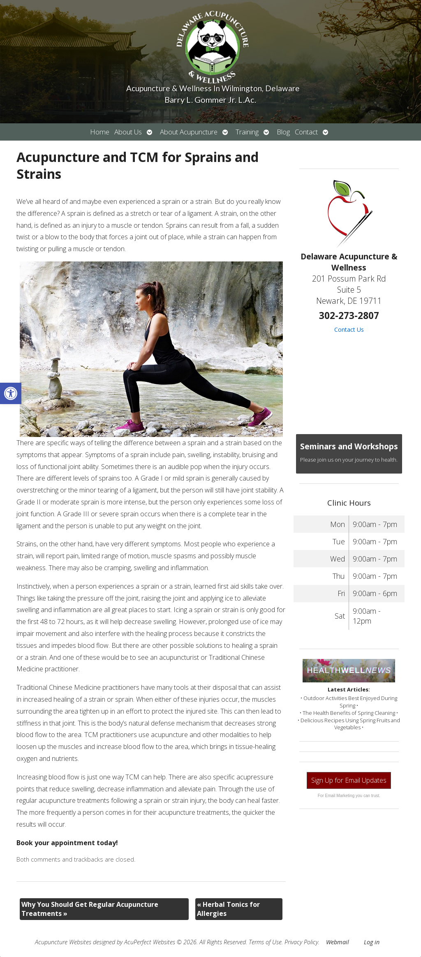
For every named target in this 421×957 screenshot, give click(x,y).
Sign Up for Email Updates (348, 780)
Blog (283, 131)
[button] (10, 393)
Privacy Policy (301, 942)
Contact (306, 131)
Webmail (337, 942)
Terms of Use (265, 942)
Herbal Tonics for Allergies (228, 909)
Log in (371, 942)
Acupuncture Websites (63, 942)
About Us (128, 131)
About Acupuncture (188, 131)
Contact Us (349, 329)
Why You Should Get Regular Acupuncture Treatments (89, 909)
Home (99, 131)
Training (247, 131)
